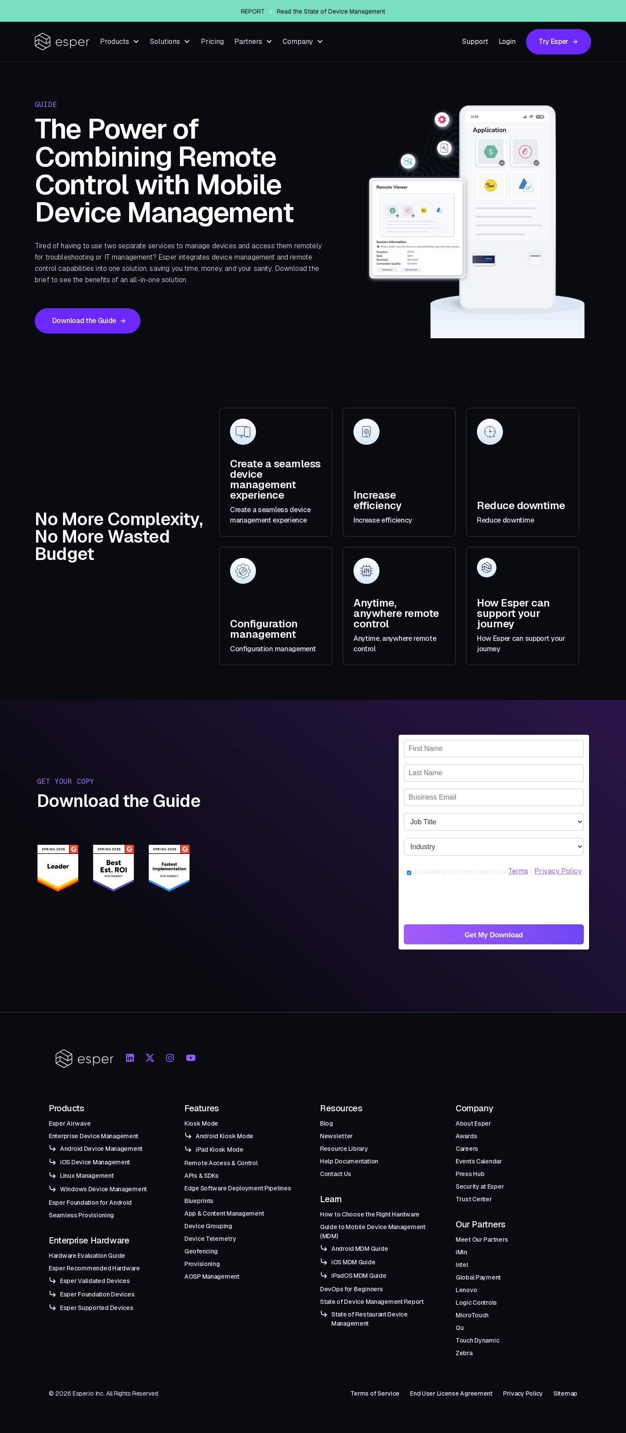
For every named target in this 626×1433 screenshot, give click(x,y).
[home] (62, 41)
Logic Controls (476, 1302)
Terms (518, 871)
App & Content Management (224, 1213)
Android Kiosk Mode (224, 1136)
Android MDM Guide (359, 1249)
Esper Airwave (69, 1123)
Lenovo (466, 1290)
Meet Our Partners (482, 1239)
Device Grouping (208, 1226)
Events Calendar (479, 1161)
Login (507, 41)
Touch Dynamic (477, 1340)
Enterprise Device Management (93, 1136)
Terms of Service (375, 1393)
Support (475, 41)
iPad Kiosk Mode (219, 1149)
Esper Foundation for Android (90, 1202)
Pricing (212, 41)
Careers (467, 1149)
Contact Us (335, 1174)
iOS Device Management (95, 1162)
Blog (326, 1123)
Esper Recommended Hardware (94, 1268)
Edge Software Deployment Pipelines (237, 1188)
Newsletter (336, 1136)
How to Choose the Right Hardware (370, 1214)
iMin (461, 1252)
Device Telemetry (210, 1239)
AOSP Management (212, 1276)
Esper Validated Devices (95, 1281)
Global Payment (478, 1277)
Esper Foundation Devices (97, 1294)
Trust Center (474, 1199)
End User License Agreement (451, 1393)
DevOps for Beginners (351, 1289)
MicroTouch (472, 1315)
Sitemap (565, 1393)
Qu (459, 1328)
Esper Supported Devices (96, 1308)
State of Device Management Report (372, 1302)
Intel (462, 1265)
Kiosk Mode (201, 1123)
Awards (466, 1136)
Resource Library (344, 1149)
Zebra (464, 1353)
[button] (120, 41)
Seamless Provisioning (81, 1215)
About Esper (473, 1123)
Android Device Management (101, 1149)
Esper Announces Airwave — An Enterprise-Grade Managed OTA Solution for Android (328, 11)
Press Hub (470, 1174)
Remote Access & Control (221, 1163)
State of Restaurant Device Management (369, 1318)
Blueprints (198, 1201)
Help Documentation (349, 1161)
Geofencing (201, 1251)
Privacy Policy (558, 871)
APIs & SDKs (201, 1176)
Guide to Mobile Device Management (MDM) (373, 1231)
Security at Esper (480, 1186)
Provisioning (202, 1264)
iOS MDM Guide (353, 1262)
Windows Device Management (103, 1189)
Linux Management (87, 1176)
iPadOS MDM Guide (358, 1276)
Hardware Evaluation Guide (87, 1256)
